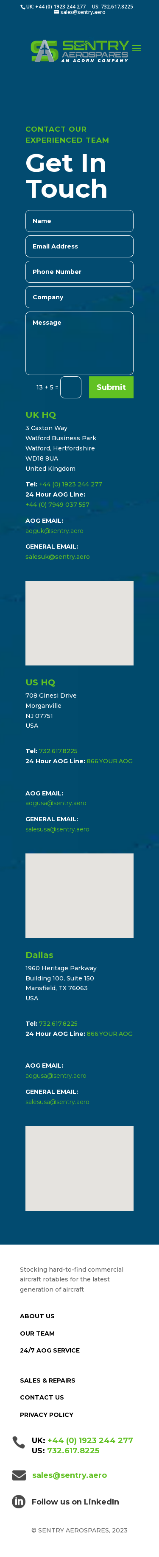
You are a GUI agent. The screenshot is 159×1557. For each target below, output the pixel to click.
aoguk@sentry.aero (54, 531)
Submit (111, 387)
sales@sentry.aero (69, 1475)
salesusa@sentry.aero (57, 829)
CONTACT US (42, 1397)
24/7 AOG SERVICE (50, 1350)
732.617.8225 (58, 751)
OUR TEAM (37, 1333)
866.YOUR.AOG (110, 761)
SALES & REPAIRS (47, 1380)
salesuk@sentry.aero (57, 556)
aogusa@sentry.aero (55, 803)
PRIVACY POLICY (46, 1415)
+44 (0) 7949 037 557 (57, 504)
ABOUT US (37, 1316)
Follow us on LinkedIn (75, 1502)
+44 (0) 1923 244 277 (70, 484)
